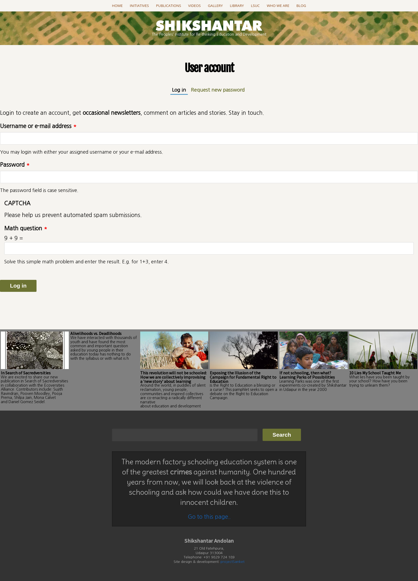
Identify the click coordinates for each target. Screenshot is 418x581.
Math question (25, 228)
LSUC (255, 5)
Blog (301, 5)
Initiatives (139, 5)
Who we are (278, 5)
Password (15, 164)
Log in (180, 89)
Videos (194, 5)
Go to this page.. (209, 516)
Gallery (215, 5)
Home (117, 5)
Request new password (218, 89)
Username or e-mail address (38, 126)
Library (237, 5)
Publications (168, 5)
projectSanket (232, 561)
